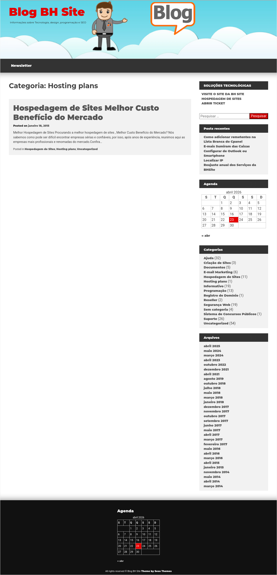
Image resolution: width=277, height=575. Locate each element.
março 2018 (213, 397)
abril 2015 (211, 463)
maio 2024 (212, 351)
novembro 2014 (216, 472)
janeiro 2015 (214, 467)
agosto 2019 (214, 379)
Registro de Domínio (221, 295)
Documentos (214, 267)
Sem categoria (216, 309)
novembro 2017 (216, 411)
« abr (205, 236)
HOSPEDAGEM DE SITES (221, 99)
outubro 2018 (214, 383)
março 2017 (213, 439)
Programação (215, 291)
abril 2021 (211, 374)
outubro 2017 (214, 416)
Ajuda (209, 258)
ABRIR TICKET (213, 103)
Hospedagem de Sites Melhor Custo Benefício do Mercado (86, 112)
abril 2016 (212, 453)
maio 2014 (212, 477)
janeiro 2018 (214, 402)
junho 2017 (213, 425)
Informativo (214, 286)
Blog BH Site (47, 12)
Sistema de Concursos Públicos (230, 314)
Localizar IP (213, 160)
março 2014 (213, 486)
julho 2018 (212, 388)
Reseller (210, 300)
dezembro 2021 (216, 369)
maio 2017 (212, 430)
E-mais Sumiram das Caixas (227, 146)
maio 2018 (212, 393)
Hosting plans (66, 149)
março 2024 (213, 355)
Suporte (210, 319)
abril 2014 (212, 481)
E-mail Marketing (218, 272)
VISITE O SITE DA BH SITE (222, 94)
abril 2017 (211, 435)
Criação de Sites (217, 263)
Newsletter (21, 66)
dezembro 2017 (216, 407)
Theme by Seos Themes (156, 571)
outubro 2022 (215, 365)
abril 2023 (212, 360)
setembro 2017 (216, 421)
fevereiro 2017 (215, 444)
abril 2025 (212, 346)
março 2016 (213, 458)
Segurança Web (217, 305)
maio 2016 (212, 449)
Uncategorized (87, 149)
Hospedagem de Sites (40, 149)
